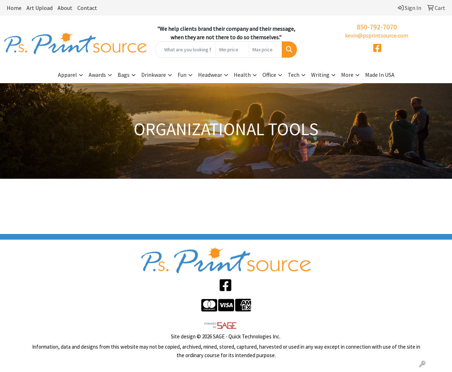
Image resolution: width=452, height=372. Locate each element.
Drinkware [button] (153, 74)
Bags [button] (124, 74)
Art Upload (39, 7)
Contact (87, 7)
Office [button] (269, 74)
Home (14, 7)
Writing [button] (320, 74)
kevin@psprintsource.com (376, 35)
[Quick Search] (185, 49)
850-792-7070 (377, 26)
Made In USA (379, 74)
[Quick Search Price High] (265, 49)
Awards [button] (97, 74)
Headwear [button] (210, 74)
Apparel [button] (67, 74)
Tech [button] (293, 74)
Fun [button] (182, 74)
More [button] (347, 74)
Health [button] (242, 74)
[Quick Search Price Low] (232, 49)
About (65, 7)
